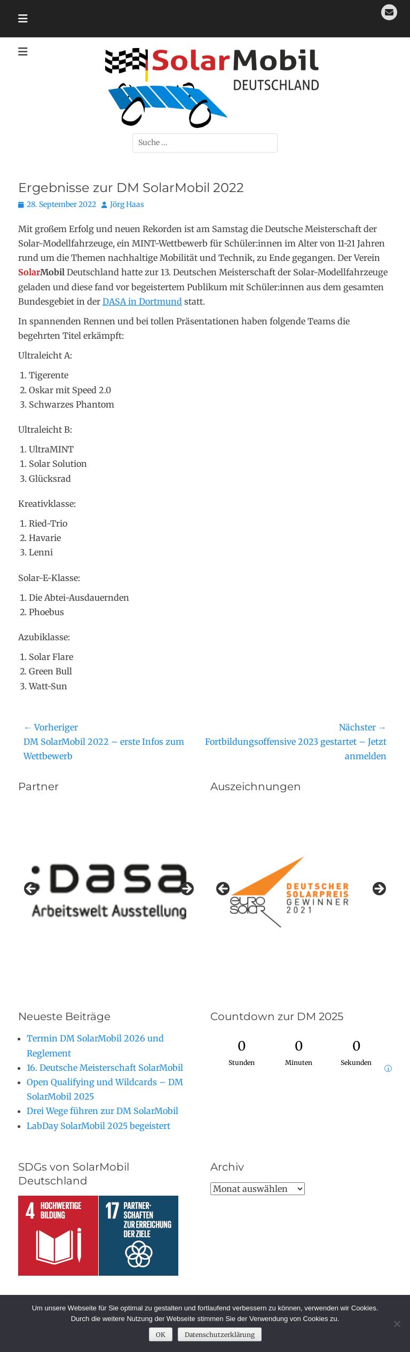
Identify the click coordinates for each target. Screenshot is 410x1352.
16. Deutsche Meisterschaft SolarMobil (105, 1067)
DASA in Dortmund (142, 301)
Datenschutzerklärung (220, 1335)
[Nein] (396, 1323)
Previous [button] (31, 889)
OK (160, 1335)
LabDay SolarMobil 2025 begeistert (98, 1125)
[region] (109, 892)
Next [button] (186, 889)
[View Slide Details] (301, 892)
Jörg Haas (127, 204)
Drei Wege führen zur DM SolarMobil (102, 1111)
